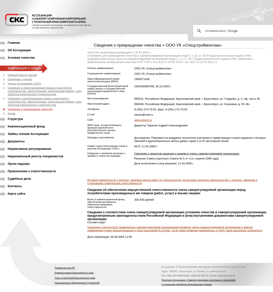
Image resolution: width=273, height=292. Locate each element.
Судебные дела (19, 178)
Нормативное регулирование (29, 148)
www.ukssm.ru (143, 120)
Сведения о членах (20, 79)
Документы (16, 141)
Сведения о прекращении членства (30, 109)
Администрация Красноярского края (74, 273)
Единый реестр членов (22, 75)
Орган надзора (19, 163)
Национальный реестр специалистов (35, 156)
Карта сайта (16, 193)
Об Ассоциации (19, 50)
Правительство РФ (65, 268)
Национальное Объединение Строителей (77, 283)
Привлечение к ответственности (32, 171)
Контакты (15, 186)
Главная (14, 42)
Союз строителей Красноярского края (75, 278)
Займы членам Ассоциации (28, 134)
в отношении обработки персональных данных (186, 284)
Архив (11, 113)
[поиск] (234, 31)
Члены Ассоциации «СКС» (24, 83)
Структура (15, 119)
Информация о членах (24, 68)
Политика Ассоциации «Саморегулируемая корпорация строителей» (198, 280)
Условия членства (21, 57)
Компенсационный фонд (26, 126)
